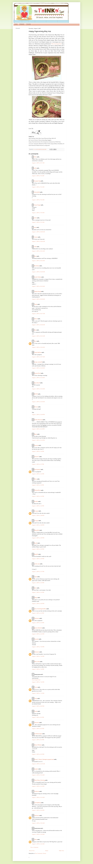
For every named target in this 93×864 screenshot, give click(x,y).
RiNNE (36, 394)
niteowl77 (36, 456)
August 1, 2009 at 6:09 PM (38, 603)
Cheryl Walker (38, 745)
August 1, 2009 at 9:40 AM (38, 212)
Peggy (35, 597)
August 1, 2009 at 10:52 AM (38, 336)
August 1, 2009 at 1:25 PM (38, 474)
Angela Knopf (37, 291)
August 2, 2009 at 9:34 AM (38, 775)
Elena (35, 479)
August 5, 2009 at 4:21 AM (38, 844)
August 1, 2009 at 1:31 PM (38, 485)
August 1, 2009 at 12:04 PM (38, 414)
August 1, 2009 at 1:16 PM (38, 451)
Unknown (36, 618)
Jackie (35, 218)
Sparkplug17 (37, 469)
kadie (35, 168)
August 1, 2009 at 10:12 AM (38, 251)
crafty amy (37, 564)
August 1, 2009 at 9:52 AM (38, 222)
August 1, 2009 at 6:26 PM (38, 634)
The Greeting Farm (56, 44)
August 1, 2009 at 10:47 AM (38, 313)
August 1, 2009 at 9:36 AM (38, 200)
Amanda (36, 639)
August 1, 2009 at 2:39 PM (38, 549)
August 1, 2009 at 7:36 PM (38, 682)
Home (15, 24)
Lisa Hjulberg (37, 802)
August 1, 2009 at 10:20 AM (38, 272)
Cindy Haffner (37, 352)
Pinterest (22, 24)
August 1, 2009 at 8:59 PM (38, 754)
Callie (35, 246)
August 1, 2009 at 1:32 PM (38, 496)
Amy (35, 588)
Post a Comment (34, 847)
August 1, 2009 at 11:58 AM (38, 401)
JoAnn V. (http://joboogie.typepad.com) (44, 759)
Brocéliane (36, 266)
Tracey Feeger (37, 205)
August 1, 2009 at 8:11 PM (38, 717)
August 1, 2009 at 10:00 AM (38, 232)
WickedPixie (37, 490)
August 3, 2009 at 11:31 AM (38, 797)
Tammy (36, 237)
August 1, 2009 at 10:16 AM (38, 260)
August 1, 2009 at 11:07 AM (38, 357)
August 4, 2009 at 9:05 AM (38, 823)
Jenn (35, 256)
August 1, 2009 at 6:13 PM (38, 613)
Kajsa (35, 434)
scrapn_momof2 (38, 362)
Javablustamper (38, 733)
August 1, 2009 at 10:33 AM (38, 286)
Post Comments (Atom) (40, 853)
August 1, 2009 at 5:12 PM (38, 592)
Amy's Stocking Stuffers (40, 609)
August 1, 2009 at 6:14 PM (38, 622)
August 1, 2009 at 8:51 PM (38, 728)
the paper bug (37, 181)
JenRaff (36, 554)
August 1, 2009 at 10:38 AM (38, 299)
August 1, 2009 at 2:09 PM (38, 538)
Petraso (36, 407)
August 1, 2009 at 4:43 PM (38, 582)
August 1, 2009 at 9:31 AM (38, 176)
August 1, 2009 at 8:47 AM (38, 163)
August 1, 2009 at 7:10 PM (38, 669)
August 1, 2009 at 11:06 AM (38, 347)
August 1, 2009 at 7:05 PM (38, 656)
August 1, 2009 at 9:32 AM (38, 187)
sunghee (36, 769)
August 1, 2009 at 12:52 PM (38, 440)
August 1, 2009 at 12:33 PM (38, 429)
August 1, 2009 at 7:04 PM (38, 647)
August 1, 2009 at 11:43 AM (38, 377)
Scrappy (36, 511)
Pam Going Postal (36, 680)
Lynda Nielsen (37, 277)
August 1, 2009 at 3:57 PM (38, 571)
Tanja (35, 698)
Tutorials (28, 24)
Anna (35, 227)
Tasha (35, 304)
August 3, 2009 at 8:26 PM (38, 810)
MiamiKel (36, 530)
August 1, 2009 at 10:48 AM (38, 325)
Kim (35, 330)
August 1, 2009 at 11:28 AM (38, 368)
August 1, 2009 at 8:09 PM (38, 706)
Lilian (35, 839)
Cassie (35, 711)
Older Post (61, 850)
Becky (35, 157)
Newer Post (31, 850)
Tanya (35, 687)
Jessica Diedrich (38, 628)
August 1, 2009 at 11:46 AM (38, 389)
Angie (35, 576)
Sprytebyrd (37, 383)
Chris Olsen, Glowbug (39, 780)
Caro (35, 341)
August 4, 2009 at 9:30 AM (38, 834)
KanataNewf (37, 373)
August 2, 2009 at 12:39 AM (38, 764)
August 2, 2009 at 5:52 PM (38, 786)
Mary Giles (37, 661)
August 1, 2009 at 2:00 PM (38, 515)
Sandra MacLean (38, 419)
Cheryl (36, 319)
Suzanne (36, 445)
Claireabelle (37, 192)
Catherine (36, 791)
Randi (35, 543)
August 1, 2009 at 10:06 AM (38, 241)
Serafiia (36, 501)
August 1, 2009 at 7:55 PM (38, 693)
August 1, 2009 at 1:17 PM (38, 464)
